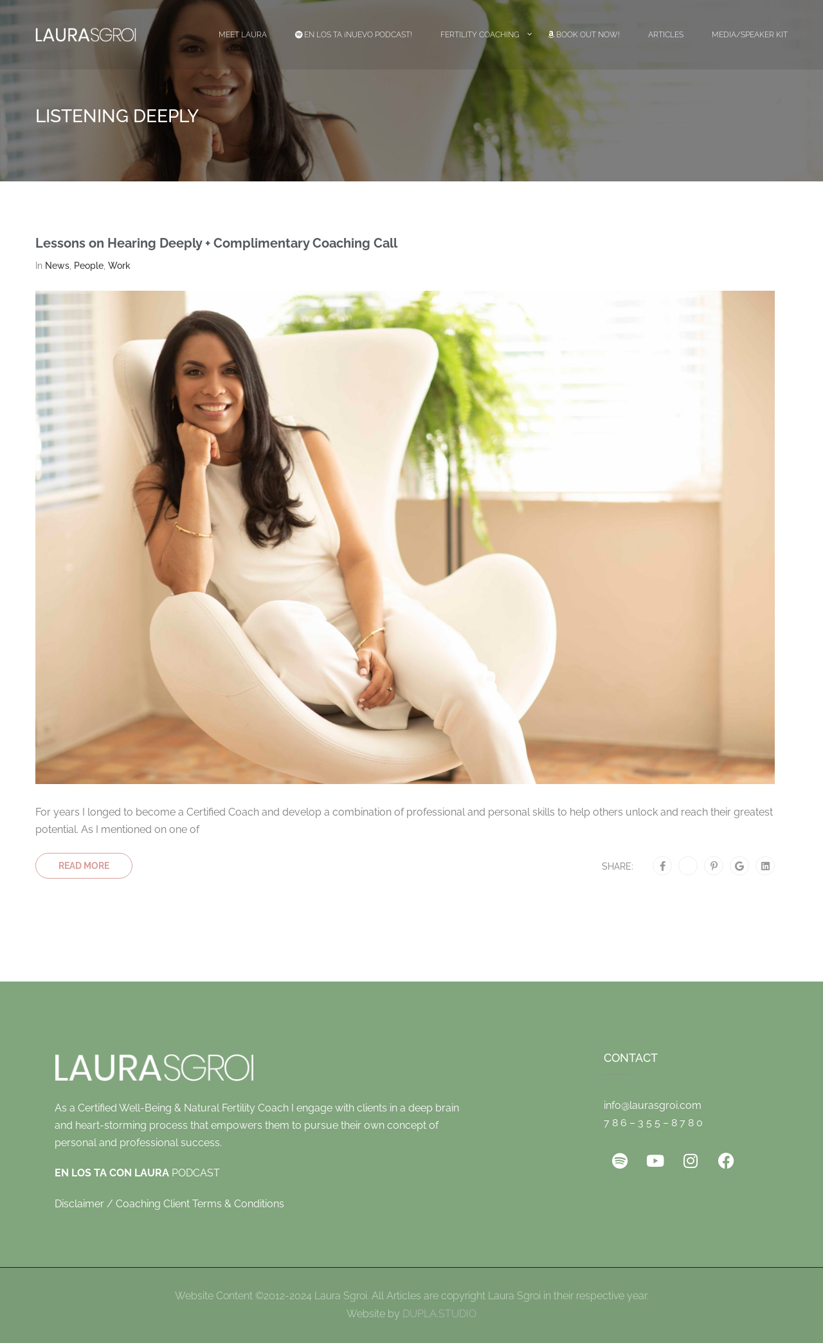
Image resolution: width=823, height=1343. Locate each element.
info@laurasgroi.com (652, 1105)
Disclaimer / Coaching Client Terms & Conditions (169, 1204)
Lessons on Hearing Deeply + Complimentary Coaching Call (216, 243)
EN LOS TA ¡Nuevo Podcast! (353, 34)
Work (119, 265)
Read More (84, 866)
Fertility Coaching (480, 34)
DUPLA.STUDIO (439, 1314)
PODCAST (137, 1173)
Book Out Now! (584, 34)
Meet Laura (243, 34)
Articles (665, 34)
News (57, 265)
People (89, 265)
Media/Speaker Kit (750, 34)
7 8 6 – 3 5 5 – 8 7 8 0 (653, 1123)
